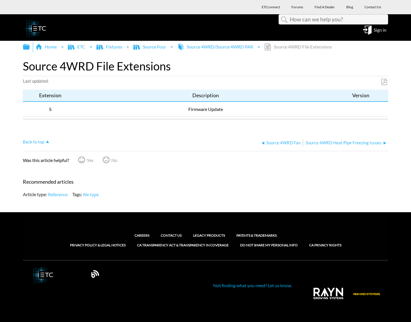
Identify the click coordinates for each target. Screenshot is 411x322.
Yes (90, 160)
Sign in (380, 29)
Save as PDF (384, 82)
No (114, 160)
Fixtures (109, 46)
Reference (58, 194)
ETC (77, 46)
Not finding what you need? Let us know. (252, 285)
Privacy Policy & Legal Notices (98, 245)
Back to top (33, 141)
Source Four (150, 46)
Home (46, 46)
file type (91, 194)
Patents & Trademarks (256, 235)
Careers (141, 235)
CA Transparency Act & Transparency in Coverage (183, 245)
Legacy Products (209, 235)
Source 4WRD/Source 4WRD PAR (215, 46)
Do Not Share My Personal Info (269, 245)
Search (284, 20)
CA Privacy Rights (325, 245)
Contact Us (171, 235)
